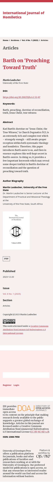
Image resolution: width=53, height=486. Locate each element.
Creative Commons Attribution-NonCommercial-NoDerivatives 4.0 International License (25, 329)
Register (7, 385)
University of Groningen (26, 361)
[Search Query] (22, 375)
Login (16, 385)
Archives (15, 40)
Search (45, 375)
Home (5, 40)
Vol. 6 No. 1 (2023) (30, 40)
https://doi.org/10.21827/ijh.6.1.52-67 (21, 97)
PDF (6, 259)
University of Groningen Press (25, 29)
